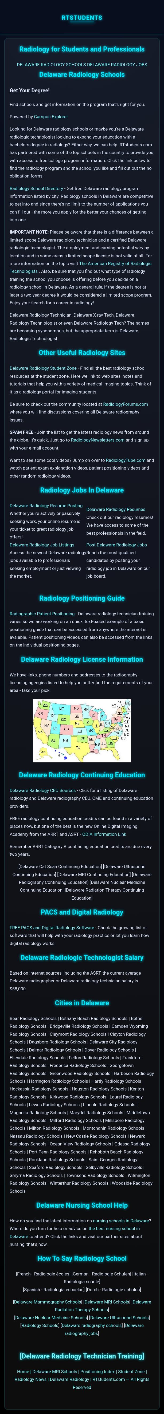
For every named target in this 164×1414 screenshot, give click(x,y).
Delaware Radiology (69, 1379)
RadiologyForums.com (125, 404)
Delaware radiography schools (92, 1325)
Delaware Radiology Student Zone (44, 368)
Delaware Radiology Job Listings (42, 545)
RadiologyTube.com (126, 460)
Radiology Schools (40, 1325)
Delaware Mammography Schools (47, 1302)
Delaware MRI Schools (106, 1302)
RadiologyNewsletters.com (97, 440)
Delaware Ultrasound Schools (119, 1317)
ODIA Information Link (104, 834)
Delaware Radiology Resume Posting (46, 505)
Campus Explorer (51, 116)
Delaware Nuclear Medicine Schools (51, 1317)
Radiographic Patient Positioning (42, 613)
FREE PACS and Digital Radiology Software (52, 927)
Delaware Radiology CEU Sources (43, 790)
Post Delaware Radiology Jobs (117, 545)
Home (23, 1371)
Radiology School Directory (37, 188)
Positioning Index (97, 1371)
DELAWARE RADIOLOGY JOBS (117, 64)
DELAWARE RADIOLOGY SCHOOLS (51, 64)
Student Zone (131, 1371)
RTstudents (82, 17)
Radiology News (30, 1379)
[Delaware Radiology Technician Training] (82, 1356)
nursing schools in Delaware (121, 1220)
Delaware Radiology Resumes (116, 509)
